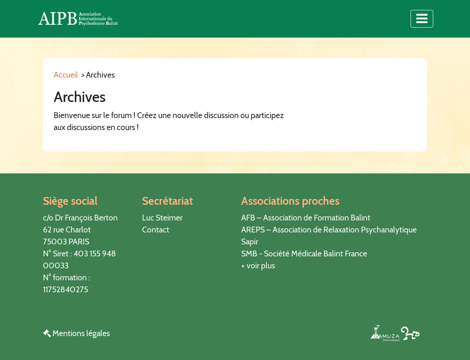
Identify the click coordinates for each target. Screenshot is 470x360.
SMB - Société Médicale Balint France (304, 253)
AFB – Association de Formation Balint (305, 218)
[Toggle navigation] (422, 18)
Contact (155, 229)
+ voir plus (258, 265)
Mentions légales (76, 333)
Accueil (66, 75)
